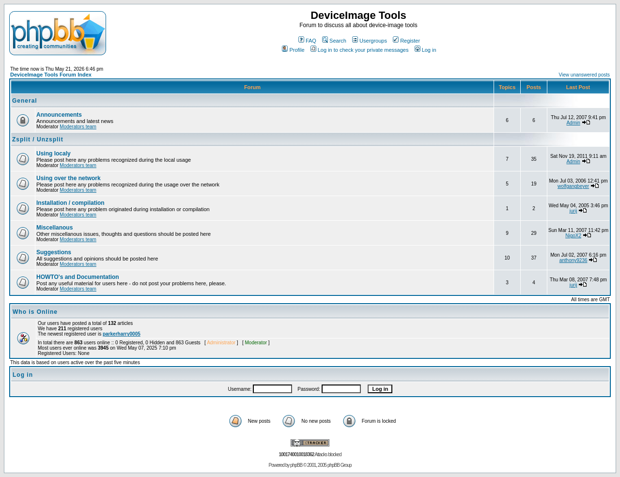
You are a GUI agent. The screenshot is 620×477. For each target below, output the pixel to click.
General (24, 100)
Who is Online (35, 311)
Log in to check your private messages (359, 50)
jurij (573, 211)
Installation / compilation (70, 203)
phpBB (296, 465)
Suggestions (53, 252)
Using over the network (68, 178)
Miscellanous (54, 227)
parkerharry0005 (121, 334)
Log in (425, 50)
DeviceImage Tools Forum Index (51, 74)
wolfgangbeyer (573, 186)
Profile (293, 50)
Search (334, 41)
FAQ (307, 41)
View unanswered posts (584, 74)
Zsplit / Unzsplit (37, 139)
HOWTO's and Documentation (77, 277)
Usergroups (369, 41)
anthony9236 (573, 260)
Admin (573, 122)
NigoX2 (573, 235)
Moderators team (78, 126)
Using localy (53, 153)
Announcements (59, 114)
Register (406, 41)
